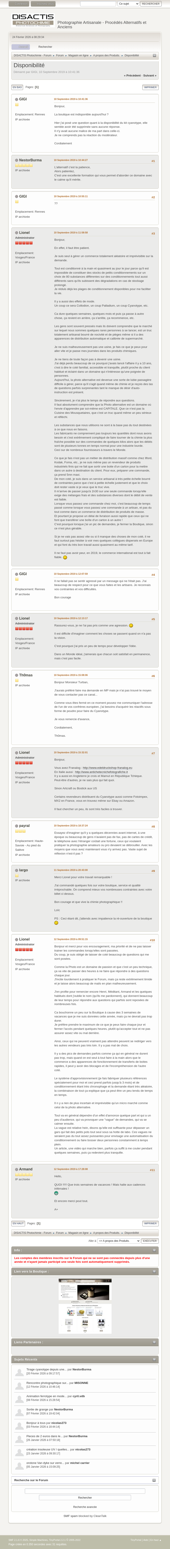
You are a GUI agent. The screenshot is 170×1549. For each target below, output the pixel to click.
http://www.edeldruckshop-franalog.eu (107, 767)
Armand (25, 1169)
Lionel (24, 233)
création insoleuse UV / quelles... (47, 1449)
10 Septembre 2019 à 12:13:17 (71, 618)
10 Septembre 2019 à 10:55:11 (71, 196)
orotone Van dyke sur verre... (45, 1463)
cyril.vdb (79, 1396)
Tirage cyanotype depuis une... (46, 1369)
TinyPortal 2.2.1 (57, 1540)
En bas (17, 87)
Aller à (92, 1240)
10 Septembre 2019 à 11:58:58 (71, 232)
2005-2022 (75, 1540)
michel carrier (79, 1463)
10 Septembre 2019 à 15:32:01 (71, 752)
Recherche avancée (85, 1507)
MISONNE (81, 1383)
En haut (18, 1223)
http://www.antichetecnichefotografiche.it (101, 772)
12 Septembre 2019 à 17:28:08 (71, 1169)
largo (23, 870)
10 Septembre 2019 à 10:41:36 (71, 99)
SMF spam (71, 1516)
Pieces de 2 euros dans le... (44, 1436)
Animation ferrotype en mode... (46, 1396)
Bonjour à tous (35, 1423)
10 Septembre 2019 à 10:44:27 (71, 160)
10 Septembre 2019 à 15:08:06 (71, 675)
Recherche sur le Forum (31, 1480)
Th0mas (26, 675)
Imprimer (150, 87)
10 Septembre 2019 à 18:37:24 (71, 825)
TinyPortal (135, 1540)
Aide (145, 1540)
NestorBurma (82, 1369)
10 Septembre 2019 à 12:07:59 (71, 573)
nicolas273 (58, 1423)
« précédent (132, 75)
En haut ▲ (156, 1540)
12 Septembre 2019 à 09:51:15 (71, 939)
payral (24, 826)
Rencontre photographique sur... (47, 1383)
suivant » (149, 75)
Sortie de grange (37, 1409)
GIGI (23, 99)
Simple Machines (38, 1540)
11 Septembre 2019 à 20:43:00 (71, 870)
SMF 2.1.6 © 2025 (18, 1540)
